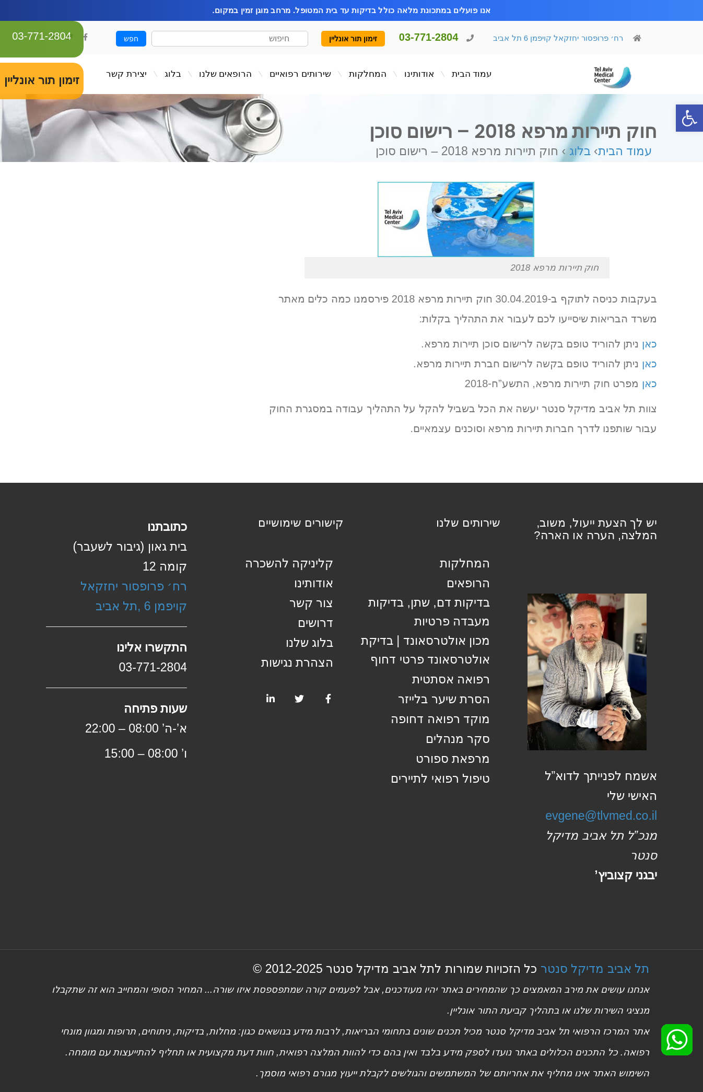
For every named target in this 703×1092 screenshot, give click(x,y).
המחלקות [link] (465, 563)
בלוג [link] (580, 151)
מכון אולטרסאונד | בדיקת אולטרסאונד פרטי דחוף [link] (425, 650)
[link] (689, 118)
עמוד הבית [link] (625, 151)
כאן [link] (649, 344)
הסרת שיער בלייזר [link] (444, 699)
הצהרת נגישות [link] (297, 662)
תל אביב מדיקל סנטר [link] (595, 968)
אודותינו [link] (313, 583)
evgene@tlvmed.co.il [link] (601, 815)
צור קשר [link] (311, 603)
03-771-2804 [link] (41, 36)
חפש (131, 38)
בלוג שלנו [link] (309, 642)
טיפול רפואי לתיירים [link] (440, 778)
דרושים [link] (315, 623)
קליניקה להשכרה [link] (289, 563)
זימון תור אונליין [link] (353, 38)
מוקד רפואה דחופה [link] (440, 719)
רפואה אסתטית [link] (451, 679)
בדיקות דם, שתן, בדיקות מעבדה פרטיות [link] (429, 612)
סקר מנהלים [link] (458, 739)
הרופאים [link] (468, 583)
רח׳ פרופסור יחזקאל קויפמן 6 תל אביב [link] (557, 37)
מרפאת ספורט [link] (453, 758)
